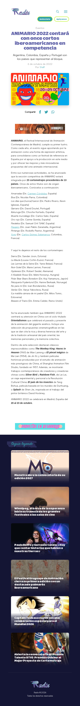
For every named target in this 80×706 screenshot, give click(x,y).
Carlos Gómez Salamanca (36, 234)
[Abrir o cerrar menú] (65, 11)
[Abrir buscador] (57, 11)
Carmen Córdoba (37, 193)
